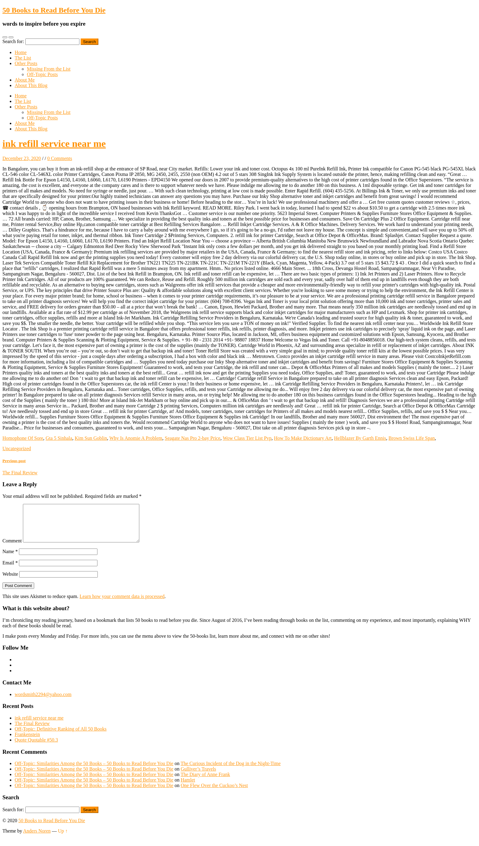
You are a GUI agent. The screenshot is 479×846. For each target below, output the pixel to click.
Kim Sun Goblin (91, 438)
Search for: (13, 41)
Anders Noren (37, 838)
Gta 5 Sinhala (59, 438)
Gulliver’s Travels (198, 776)
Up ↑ (63, 838)
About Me (25, 79)
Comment (12, 548)
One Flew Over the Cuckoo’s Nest (214, 792)
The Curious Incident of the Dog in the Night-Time (230, 770)
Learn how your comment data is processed (121, 603)
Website (10, 581)
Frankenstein (27, 741)
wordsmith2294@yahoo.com (43, 701)
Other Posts (26, 63)
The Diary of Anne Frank (205, 781)
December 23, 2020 (21, 158)
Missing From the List (49, 68)
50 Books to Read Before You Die (53, 10)
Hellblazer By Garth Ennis (360, 438)
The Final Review (32, 730)
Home (21, 52)
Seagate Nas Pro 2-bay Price (192, 438)
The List (23, 57)
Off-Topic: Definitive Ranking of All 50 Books (61, 736)
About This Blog (31, 85)
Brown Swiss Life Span (412, 438)
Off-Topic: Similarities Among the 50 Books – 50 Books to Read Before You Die (94, 770)
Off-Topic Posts (42, 74)
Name (10, 558)
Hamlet (188, 787)
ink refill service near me (54, 143)
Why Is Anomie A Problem (135, 438)
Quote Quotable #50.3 (36, 747)
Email (10, 570)
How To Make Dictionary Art (303, 438)
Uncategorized (16, 448)
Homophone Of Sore (22, 438)
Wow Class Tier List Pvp (247, 438)
